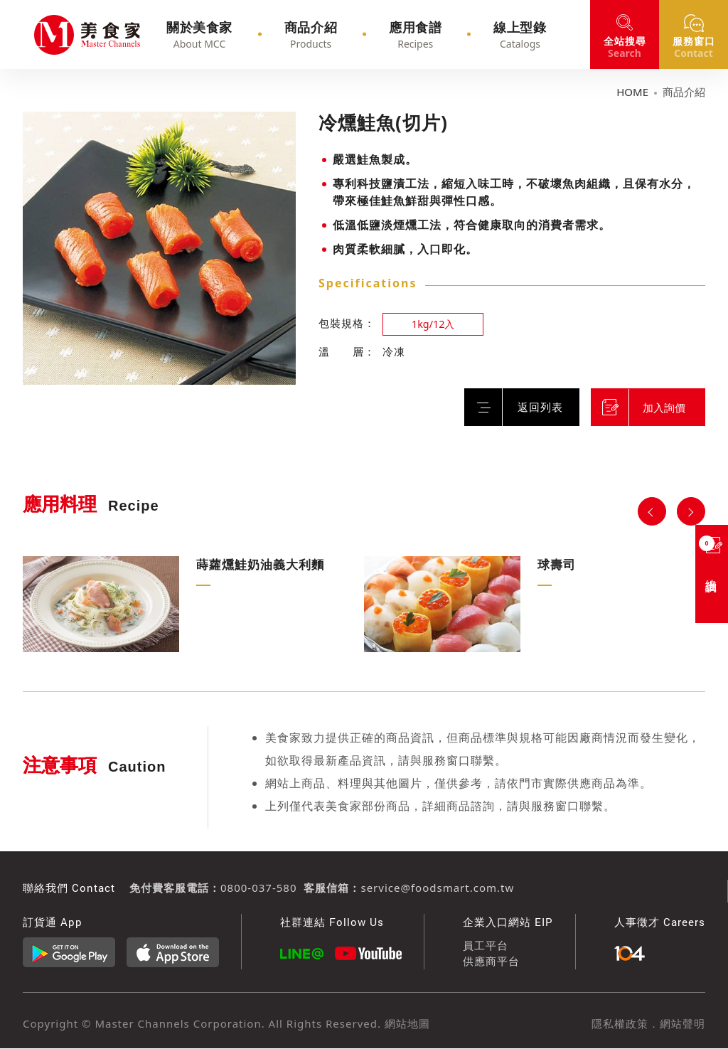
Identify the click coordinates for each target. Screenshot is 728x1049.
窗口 (694, 47)
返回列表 (532, 407)
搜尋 (625, 47)
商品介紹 (323, 34)
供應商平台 (491, 961)
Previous (652, 511)
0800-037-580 (258, 887)
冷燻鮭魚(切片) (54, 35)
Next (691, 511)
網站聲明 (682, 1023)
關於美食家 (232, 34)
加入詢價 (667, 407)
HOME (632, 92)
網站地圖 (405, 1023)
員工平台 (485, 945)
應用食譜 (408, 34)
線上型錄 (494, 34)
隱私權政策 (620, 1023)
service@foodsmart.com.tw (437, 887)
